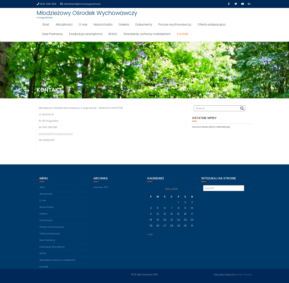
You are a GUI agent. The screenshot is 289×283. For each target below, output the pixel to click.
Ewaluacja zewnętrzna (85, 34)
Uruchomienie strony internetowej (211, 126)
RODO (113, 34)
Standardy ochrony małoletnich (147, 34)
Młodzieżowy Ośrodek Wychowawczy (87, 13)
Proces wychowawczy (174, 24)
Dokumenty (143, 24)
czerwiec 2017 (100, 189)
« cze (150, 236)
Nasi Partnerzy (52, 34)
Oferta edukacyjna (211, 24)
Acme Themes (244, 274)
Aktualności (64, 24)
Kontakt (182, 34)
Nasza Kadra (103, 24)
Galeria (124, 24)
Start (45, 24)
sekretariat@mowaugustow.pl (80, 4)
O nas (83, 24)
